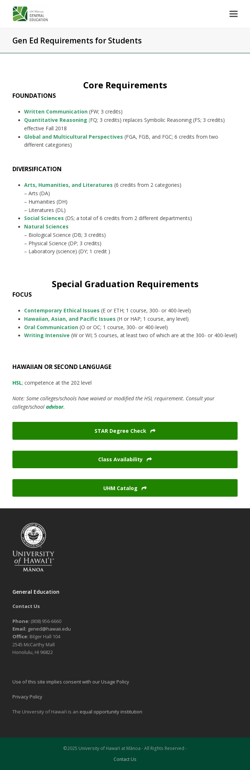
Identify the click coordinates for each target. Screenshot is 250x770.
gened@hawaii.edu (49, 628)
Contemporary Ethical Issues (62, 310)
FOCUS (22, 294)
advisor (55, 406)
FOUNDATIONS (34, 96)
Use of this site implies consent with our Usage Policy (70, 681)
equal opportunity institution (111, 711)
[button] (234, 14)
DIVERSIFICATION (37, 169)
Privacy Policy (27, 696)
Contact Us (125, 759)
